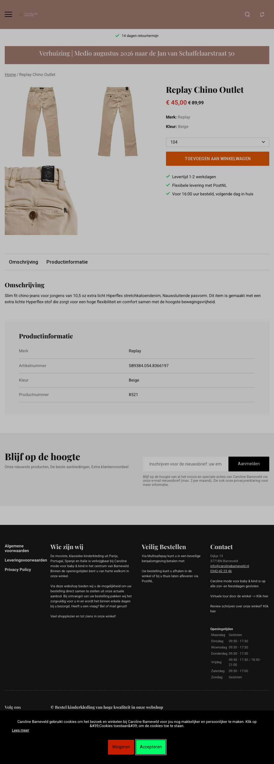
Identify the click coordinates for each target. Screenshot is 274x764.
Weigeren (121, 746)
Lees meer (20, 730)
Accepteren (151, 746)
